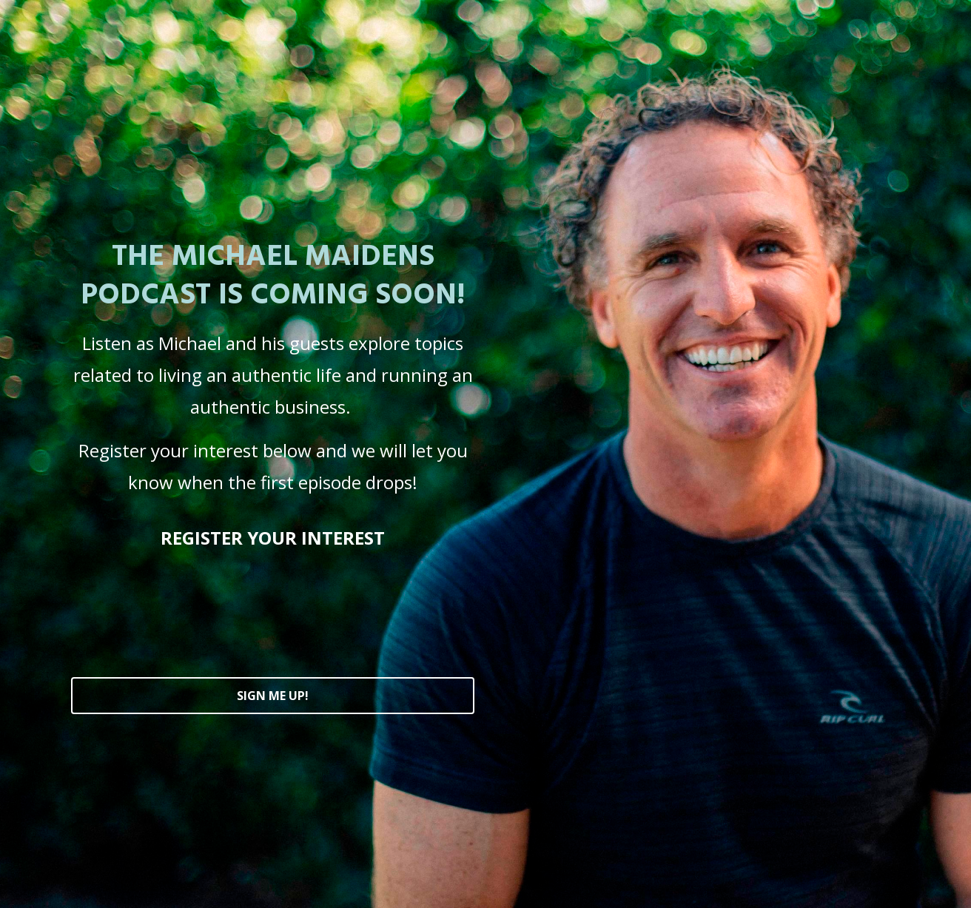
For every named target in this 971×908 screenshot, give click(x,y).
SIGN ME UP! (273, 695)
